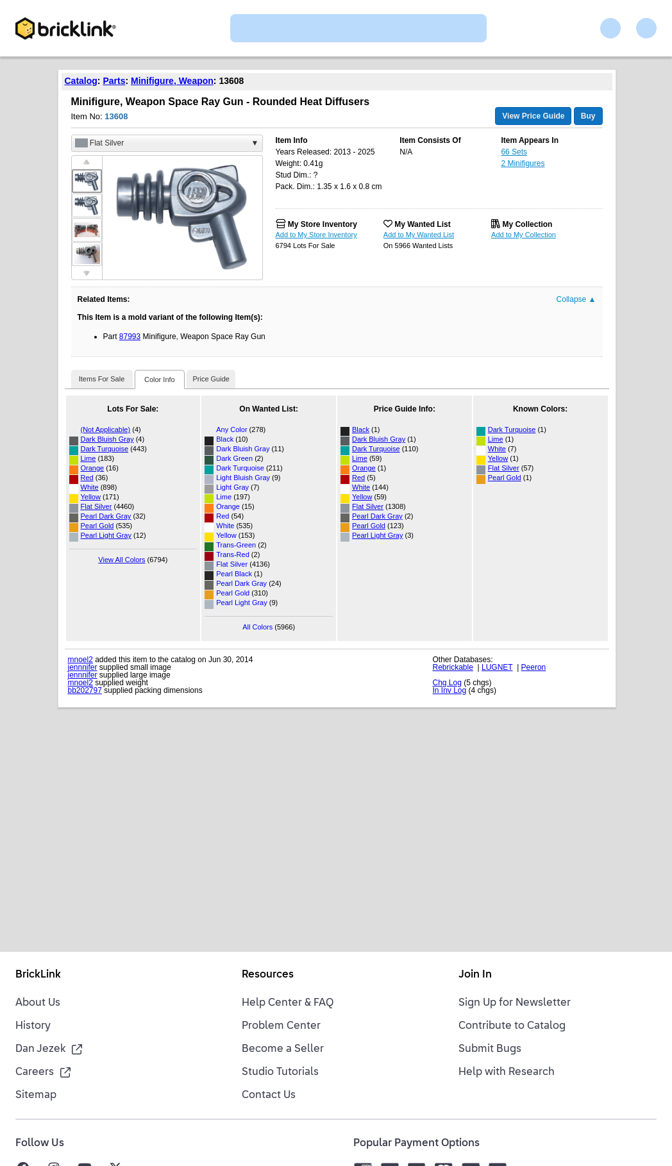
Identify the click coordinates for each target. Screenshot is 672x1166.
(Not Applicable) (106, 429)
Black (360, 429)
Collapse (576, 299)
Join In (475, 975)
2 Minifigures (522, 163)
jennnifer (82, 667)
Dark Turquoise (105, 449)
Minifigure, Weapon (172, 81)
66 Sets (514, 151)
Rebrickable (453, 667)
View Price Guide (533, 116)
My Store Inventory (322, 224)
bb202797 (85, 690)
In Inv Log (450, 690)
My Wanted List (422, 224)
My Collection (527, 224)
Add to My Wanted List (418, 234)
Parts (114, 81)
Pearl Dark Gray (106, 516)
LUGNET (497, 667)
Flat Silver (96, 506)
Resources (268, 975)
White (90, 487)
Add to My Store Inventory (316, 234)
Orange (93, 468)
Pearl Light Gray (106, 535)
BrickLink (38, 975)
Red (87, 477)
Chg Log (447, 682)
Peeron (533, 667)
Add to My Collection (523, 234)
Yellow (91, 497)
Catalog (81, 81)
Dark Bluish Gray (107, 439)
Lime (88, 458)
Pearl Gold (97, 525)
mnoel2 (80, 659)
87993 (129, 336)
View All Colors (121, 559)
